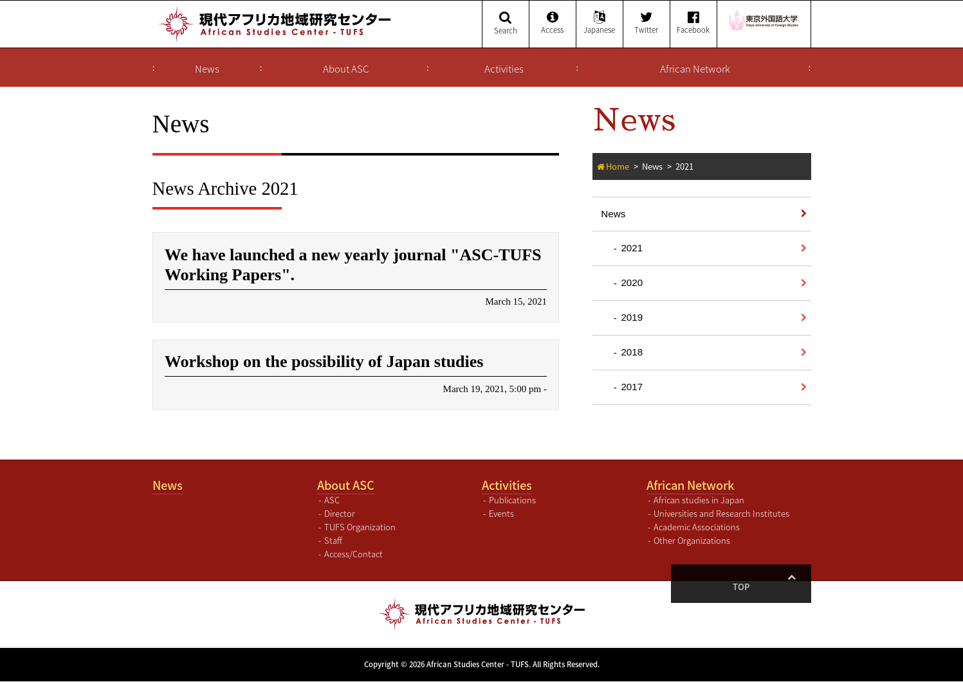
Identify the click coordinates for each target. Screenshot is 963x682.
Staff (333, 541)
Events (501, 514)
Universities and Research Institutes (721, 514)
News (207, 69)
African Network (695, 69)
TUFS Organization (360, 528)
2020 (632, 282)
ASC (332, 501)
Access (552, 23)
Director (339, 514)
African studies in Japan (699, 501)
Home (617, 166)
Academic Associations (697, 528)
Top (792, 588)
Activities (504, 69)
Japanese (599, 23)
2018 (632, 351)
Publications (512, 501)
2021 (632, 247)
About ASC (346, 69)
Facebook (693, 23)
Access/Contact (353, 554)
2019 (632, 317)
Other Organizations (692, 541)
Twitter (646, 23)
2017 (632, 386)
